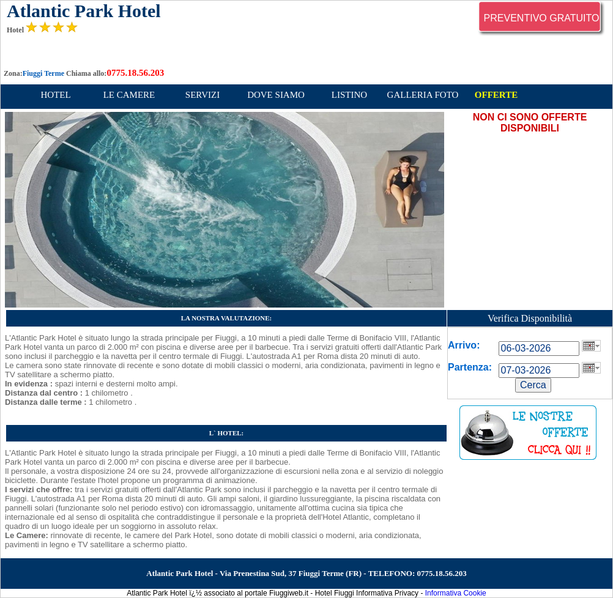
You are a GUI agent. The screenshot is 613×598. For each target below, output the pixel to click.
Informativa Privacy (387, 593)
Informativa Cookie (455, 593)
